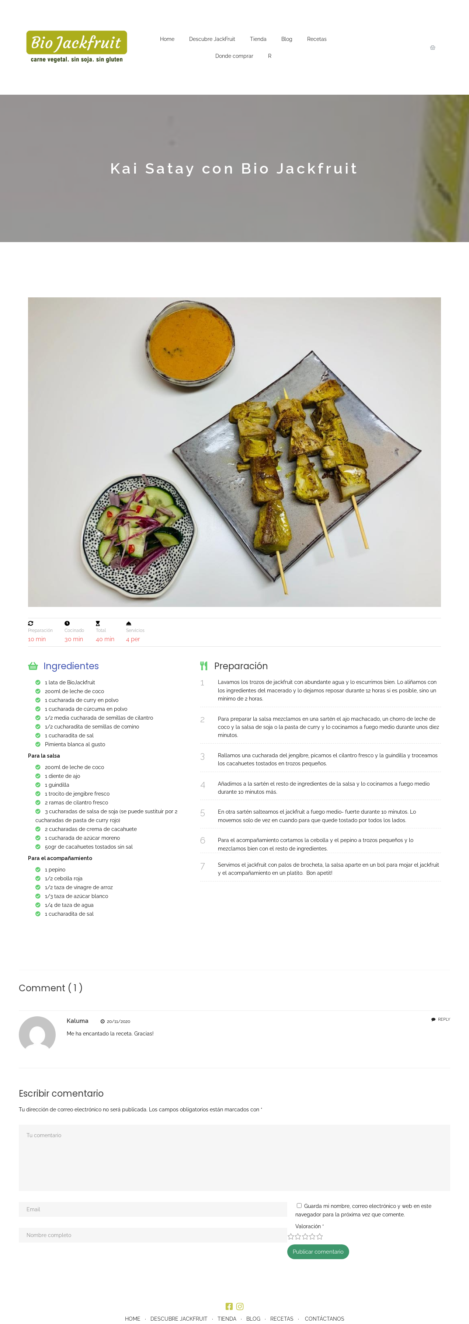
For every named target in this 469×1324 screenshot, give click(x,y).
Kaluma (77, 1020)
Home (167, 39)
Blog (286, 39)
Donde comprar (234, 56)
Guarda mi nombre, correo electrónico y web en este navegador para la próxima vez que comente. (147, 1232)
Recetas (317, 39)
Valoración (33, 1244)
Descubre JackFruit (212, 39)
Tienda (258, 39)
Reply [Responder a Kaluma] (444, 1019)
